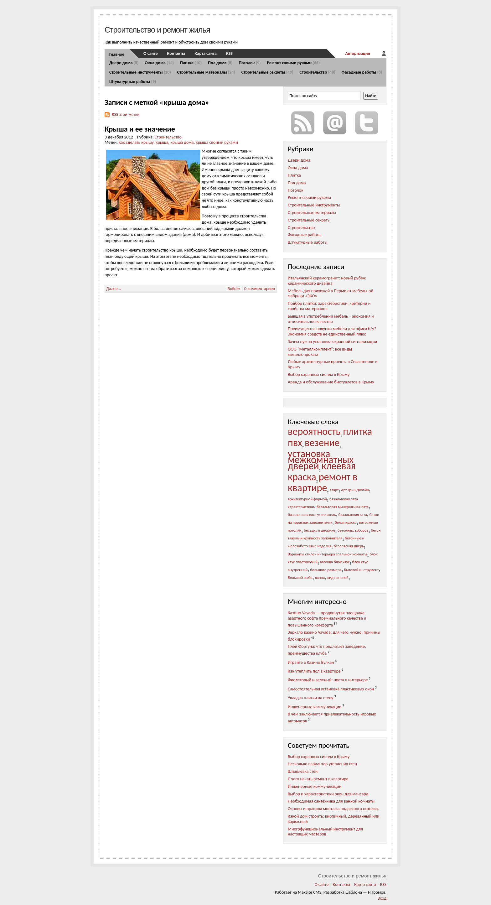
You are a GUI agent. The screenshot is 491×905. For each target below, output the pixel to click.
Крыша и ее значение (140, 128)
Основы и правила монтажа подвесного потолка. (333, 808)
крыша (162, 142)
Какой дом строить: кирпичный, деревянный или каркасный (333, 819)
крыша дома (182, 142)
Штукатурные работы (132, 81)
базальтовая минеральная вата (343, 506)
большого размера (325, 569)
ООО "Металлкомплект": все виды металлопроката (320, 351)
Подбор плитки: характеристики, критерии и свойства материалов (329, 306)
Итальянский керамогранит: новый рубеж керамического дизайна (327, 280)
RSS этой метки (126, 114)
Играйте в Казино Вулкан (311, 662)
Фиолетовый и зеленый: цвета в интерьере (328, 680)
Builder (234, 288)
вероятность (314, 431)
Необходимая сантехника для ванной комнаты (331, 801)
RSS (229, 53)
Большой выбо (300, 577)
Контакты (176, 53)
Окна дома (159, 62)
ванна (320, 577)
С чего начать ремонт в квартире (318, 779)
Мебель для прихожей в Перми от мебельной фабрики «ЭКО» (330, 293)
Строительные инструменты (140, 72)
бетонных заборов (353, 530)
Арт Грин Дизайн (355, 489)
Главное (116, 54)
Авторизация (357, 53)
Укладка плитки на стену (310, 697)
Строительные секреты (267, 72)
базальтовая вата (353, 514)
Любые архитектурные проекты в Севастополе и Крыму (333, 364)
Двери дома (123, 62)
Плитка (191, 62)
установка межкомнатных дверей (321, 459)
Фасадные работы (362, 72)
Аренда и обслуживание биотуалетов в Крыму (331, 382)
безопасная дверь (349, 546)
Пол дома (220, 62)
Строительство (317, 72)
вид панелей (338, 577)
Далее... (113, 288)
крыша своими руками (217, 142)
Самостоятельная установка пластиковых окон (331, 689)
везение (322, 442)
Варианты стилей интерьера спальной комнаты (327, 554)
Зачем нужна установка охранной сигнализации (332, 341)
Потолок (250, 62)
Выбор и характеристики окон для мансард (328, 794)
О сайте (150, 53)
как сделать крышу (136, 142)
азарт (334, 489)
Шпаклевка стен (303, 771)
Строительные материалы (206, 72)
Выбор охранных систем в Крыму (318, 374)
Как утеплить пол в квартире (314, 671)
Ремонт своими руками (293, 62)
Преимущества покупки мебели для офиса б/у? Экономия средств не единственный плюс (332, 331)
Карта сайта (205, 53)
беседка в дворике (319, 530)
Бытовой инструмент (361, 569)
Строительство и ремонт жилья (157, 29)
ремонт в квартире (323, 482)
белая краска (346, 522)
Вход (382, 898)
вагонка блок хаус (335, 561)
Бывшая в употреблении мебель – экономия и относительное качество (331, 319)
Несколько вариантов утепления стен (322, 764)
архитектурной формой (307, 499)
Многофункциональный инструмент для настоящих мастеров (325, 831)
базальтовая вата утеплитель (312, 514)
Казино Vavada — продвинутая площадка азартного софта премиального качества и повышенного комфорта (327, 618)
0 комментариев (259, 288)
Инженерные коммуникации (314, 707)
